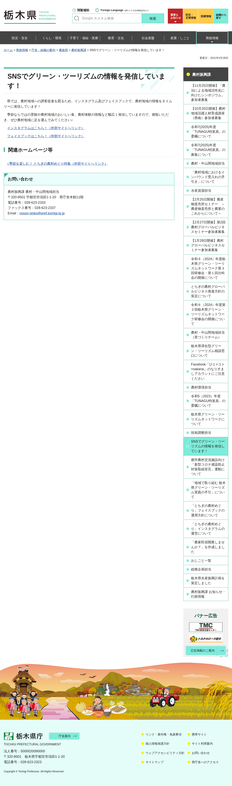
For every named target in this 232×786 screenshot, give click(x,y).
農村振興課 (78, 50)
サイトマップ (155, 762)
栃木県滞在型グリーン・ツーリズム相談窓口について (208, 350)
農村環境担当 (201, 387)
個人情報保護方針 (158, 743)
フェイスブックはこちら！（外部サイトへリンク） (46, 136)
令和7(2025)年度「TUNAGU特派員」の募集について (208, 149)
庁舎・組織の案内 (43, 50)
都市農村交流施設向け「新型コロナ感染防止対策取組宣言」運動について (208, 467)
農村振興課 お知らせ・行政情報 (208, 594)
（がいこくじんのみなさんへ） (125, 10)
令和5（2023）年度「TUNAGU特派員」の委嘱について (208, 400)
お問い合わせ (201, 753)
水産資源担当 (201, 190)
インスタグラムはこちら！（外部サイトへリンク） (46, 128)
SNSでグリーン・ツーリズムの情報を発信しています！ (208, 446)
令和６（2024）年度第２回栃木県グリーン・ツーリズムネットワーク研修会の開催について (208, 314)
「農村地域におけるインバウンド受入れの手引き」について (208, 176)
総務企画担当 (201, 569)
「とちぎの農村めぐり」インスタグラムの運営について (208, 528)
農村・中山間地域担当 (208, 163)
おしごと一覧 (201, 560)
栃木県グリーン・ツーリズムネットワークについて (208, 419)
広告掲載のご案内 (203, 650)
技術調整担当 (201, 433)
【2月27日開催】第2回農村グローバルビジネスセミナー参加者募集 (208, 226)
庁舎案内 (65, 736)
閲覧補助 (83, 10)
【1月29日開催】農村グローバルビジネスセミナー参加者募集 (208, 245)
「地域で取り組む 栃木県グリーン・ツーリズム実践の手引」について (208, 490)
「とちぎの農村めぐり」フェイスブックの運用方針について (208, 510)
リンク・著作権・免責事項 (163, 734)
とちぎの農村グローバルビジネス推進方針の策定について (208, 291)
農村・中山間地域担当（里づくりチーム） (208, 335)
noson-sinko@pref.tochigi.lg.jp (42, 213)
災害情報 (191, 16)
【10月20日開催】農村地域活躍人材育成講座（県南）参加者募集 (208, 113)
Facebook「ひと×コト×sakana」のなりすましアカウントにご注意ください (208, 371)
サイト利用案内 (202, 743)
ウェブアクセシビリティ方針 (165, 753)
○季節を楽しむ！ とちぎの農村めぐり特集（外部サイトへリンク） (57, 164)
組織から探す (221, 16)
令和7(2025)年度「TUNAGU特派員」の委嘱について (208, 131)
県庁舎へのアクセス (205, 762)
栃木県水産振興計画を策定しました (208, 580)
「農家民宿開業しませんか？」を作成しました (208, 546)
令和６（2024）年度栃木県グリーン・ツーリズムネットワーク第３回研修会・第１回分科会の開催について (208, 268)
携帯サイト (199, 734)
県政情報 (22, 50)
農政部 (63, 50)
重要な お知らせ (175, 16)
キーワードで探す (76, 18)
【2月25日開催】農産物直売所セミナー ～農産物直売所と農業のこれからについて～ (208, 207)
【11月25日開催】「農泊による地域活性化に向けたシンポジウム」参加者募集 (208, 93)
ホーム (8, 50)
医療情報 (206, 16)
